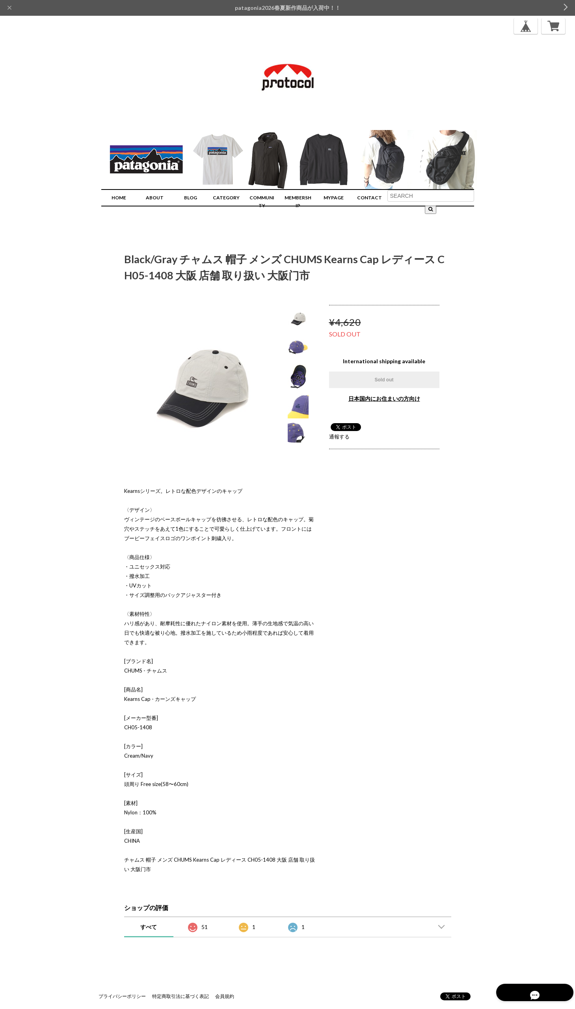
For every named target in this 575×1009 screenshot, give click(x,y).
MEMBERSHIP (298, 201)
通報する (339, 436)
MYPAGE (334, 198)
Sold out (384, 380)
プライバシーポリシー (122, 996)
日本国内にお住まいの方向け (384, 398)
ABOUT (155, 198)
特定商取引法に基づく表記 (180, 996)
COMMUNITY (261, 201)
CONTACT (369, 198)
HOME (119, 198)
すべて (148, 927)
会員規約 (224, 996)
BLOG (190, 198)
